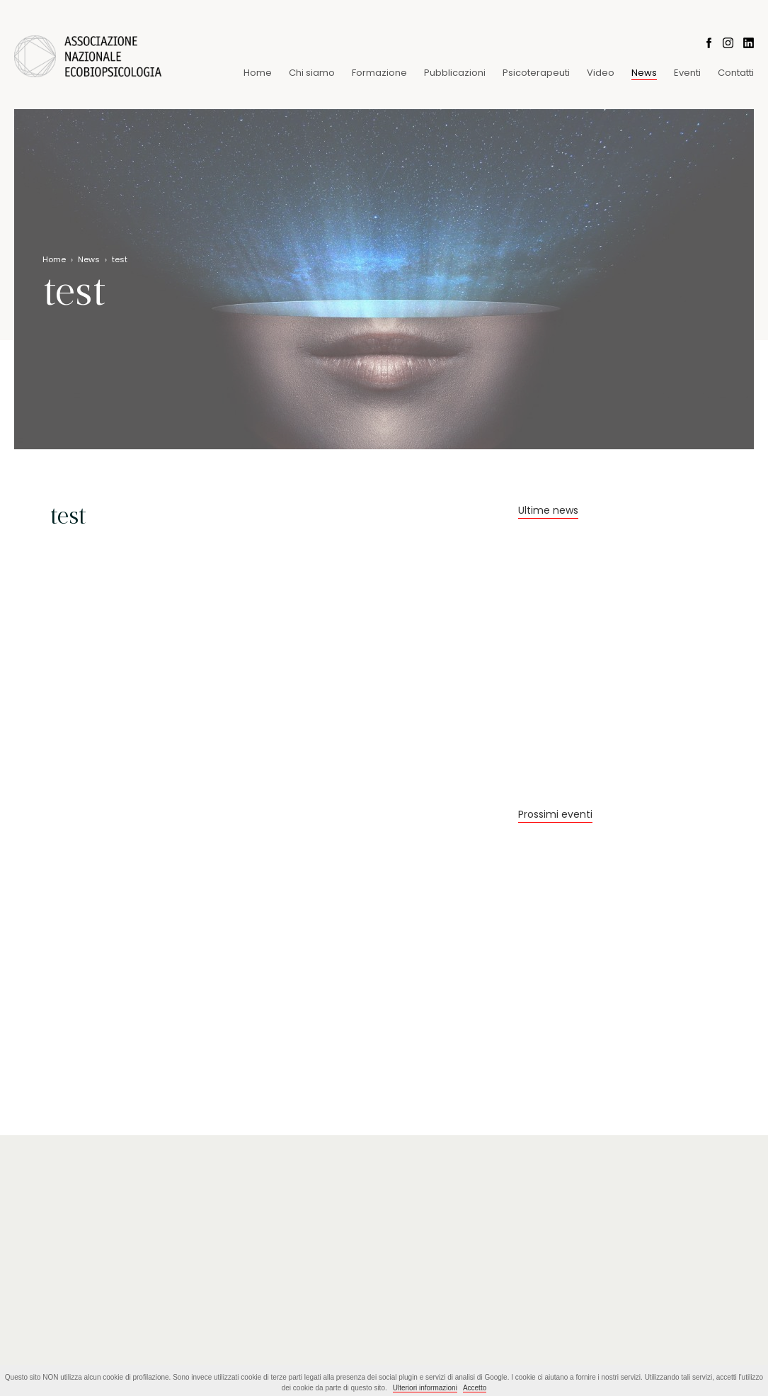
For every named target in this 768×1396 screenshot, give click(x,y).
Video (600, 72)
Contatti (736, 72)
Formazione (379, 72)
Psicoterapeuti (536, 72)
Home (257, 72)
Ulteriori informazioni (425, 1388)
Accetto (474, 1388)
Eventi (687, 72)
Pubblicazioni (455, 72)
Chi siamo (312, 72)
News (644, 72)
